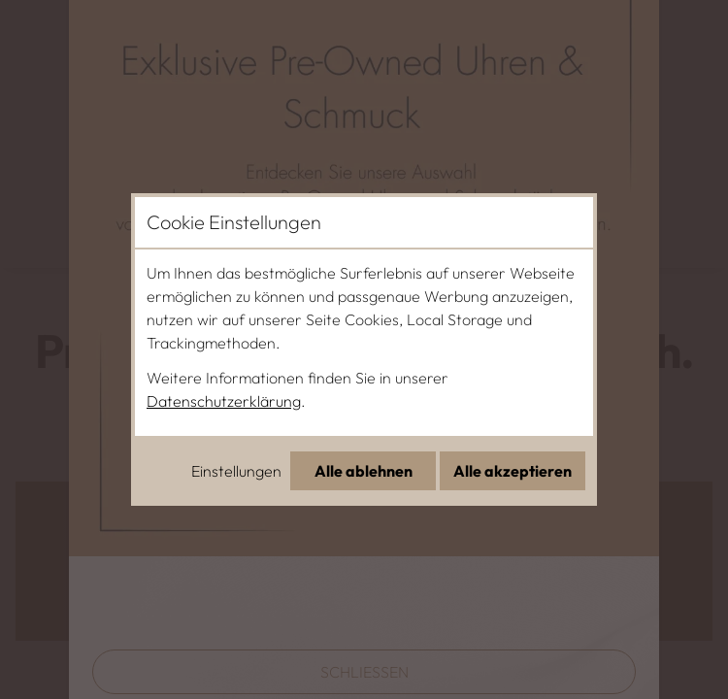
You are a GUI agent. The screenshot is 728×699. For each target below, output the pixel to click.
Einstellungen (236, 471)
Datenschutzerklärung (224, 401)
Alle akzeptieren (512, 471)
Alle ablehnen (363, 471)
